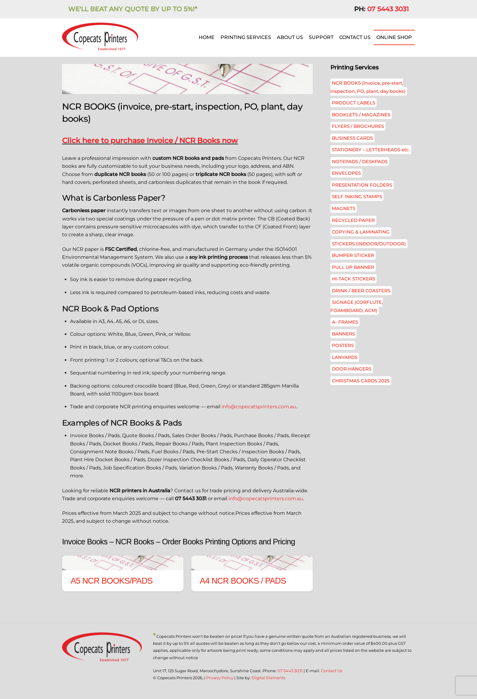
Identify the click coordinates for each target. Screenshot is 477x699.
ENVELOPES (346, 173)
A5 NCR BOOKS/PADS (112, 580)
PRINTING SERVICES (246, 37)
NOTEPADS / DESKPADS (360, 161)
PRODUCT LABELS (353, 103)
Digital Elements (268, 677)
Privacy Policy (219, 677)
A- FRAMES (345, 322)
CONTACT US (355, 37)
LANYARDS (344, 357)
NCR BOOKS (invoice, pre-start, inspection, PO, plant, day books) (368, 87)
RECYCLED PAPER (353, 220)
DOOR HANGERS (351, 369)
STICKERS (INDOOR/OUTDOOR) (369, 244)
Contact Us (331, 670)
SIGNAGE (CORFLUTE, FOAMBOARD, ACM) (356, 306)
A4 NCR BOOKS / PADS (243, 580)
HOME (206, 37)
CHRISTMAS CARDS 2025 (361, 381)
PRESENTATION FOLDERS (362, 185)
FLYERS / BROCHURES (358, 126)
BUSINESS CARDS (352, 138)
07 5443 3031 (388, 9)
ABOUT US (290, 37)
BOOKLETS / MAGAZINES (361, 115)
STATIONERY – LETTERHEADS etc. (371, 150)
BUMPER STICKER (353, 255)
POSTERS (343, 345)
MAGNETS (343, 208)
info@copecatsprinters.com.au (258, 406)
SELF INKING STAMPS (357, 196)
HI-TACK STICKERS (353, 279)
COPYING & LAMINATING (361, 232)
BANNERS (343, 334)
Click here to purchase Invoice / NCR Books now (150, 140)
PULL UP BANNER (353, 267)
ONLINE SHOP (394, 37)
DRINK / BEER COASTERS (361, 290)
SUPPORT (321, 37)
